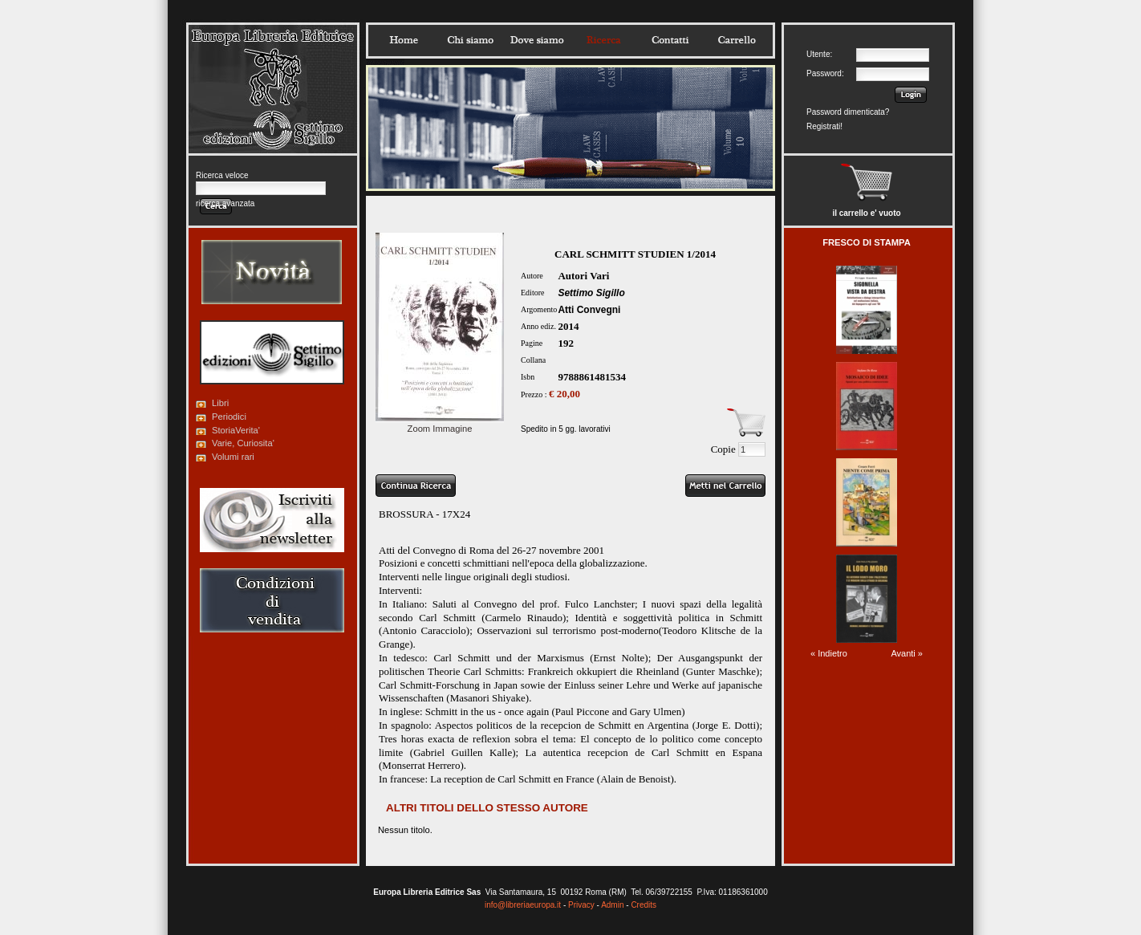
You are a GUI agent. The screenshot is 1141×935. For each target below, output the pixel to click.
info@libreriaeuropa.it (523, 904)
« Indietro (828, 653)
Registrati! (824, 126)
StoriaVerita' (236, 430)
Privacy (581, 904)
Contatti (670, 40)
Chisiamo (470, 40)
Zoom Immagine (440, 423)
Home (404, 40)
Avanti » (907, 653)
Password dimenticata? (847, 112)
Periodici (229, 416)
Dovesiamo (537, 40)
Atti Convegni (589, 309)
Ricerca (603, 40)
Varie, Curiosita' (243, 443)
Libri (220, 403)
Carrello (736, 40)
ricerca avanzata (225, 203)
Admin (612, 904)
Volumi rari (233, 456)
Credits (643, 904)
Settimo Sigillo (591, 293)
